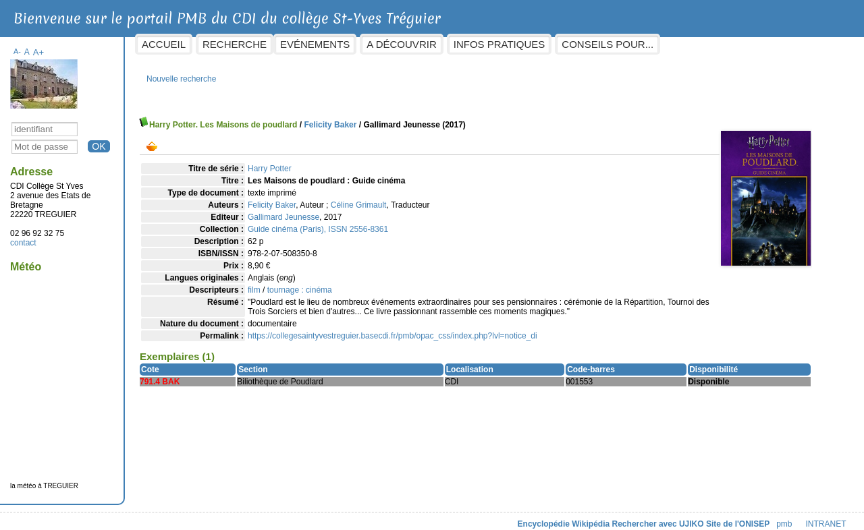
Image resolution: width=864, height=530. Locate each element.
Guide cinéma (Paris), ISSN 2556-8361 (330, 222)
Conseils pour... (620, 44)
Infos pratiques (511, 44)
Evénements (327, 44)
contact (35, 236)
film (266, 283)
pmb (772, 517)
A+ (50, 45)
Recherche (247, 44)
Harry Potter (282, 162)
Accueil (176, 44)
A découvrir (413, 44)
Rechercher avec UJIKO (646, 517)
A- (29, 44)
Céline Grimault (370, 198)
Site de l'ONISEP (725, 517)
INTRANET (814, 517)
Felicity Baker (342, 118)
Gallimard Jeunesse (295, 210)
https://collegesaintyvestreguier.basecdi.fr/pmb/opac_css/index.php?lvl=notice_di (404, 329)
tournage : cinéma (311, 283)
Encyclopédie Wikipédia (552, 517)
